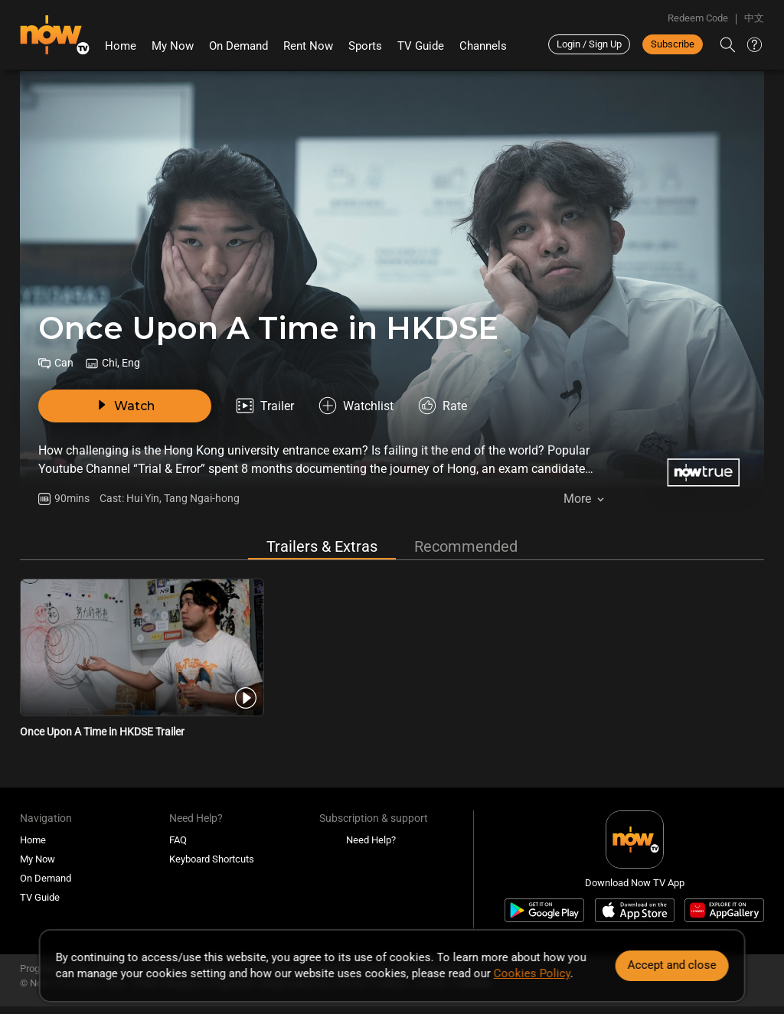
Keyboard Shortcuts (211, 859)
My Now (173, 46)
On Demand (238, 46)
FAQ (178, 840)
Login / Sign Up (589, 44)
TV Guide (420, 46)
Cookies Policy (532, 973)
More (577, 498)
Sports (365, 46)
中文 (754, 18)
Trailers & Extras (321, 546)
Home (120, 46)
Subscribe (672, 44)
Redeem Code (698, 18)
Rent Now (308, 46)
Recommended (466, 546)
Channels (483, 46)
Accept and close (671, 965)
